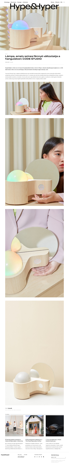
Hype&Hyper (7, 62)
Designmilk (10, 408)
